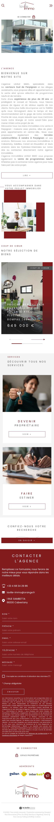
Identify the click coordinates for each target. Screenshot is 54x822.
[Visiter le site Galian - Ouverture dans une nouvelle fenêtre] (14, 774)
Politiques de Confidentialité (38, 733)
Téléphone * (9, 650)
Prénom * (8, 626)
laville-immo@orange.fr (21, 592)
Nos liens (17, 817)
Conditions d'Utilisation (9, 735)
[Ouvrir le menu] (51, 5)
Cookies (38, 817)
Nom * (6, 614)
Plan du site (22, 814)
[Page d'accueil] (27, 5)
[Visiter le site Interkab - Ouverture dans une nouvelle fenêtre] (37, 774)
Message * (8, 662)
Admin (46, 814)
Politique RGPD (27, 817)
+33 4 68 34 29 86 (17, 586)
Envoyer (13, 692)
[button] (20, 44)
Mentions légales (35, 814)
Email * (6, 638)
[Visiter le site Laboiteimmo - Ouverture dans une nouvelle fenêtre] (27, 808)
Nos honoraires (11, 814)
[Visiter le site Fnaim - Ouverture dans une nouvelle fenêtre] (24, 774)
